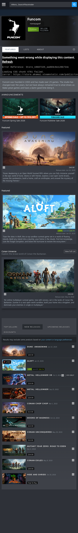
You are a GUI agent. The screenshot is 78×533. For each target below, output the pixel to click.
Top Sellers (10, 329)
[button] (33, 29)
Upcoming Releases (59, 329)
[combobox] (41, 4)
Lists (26, 49)
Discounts (10, 334)
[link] (66, 232)
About (40, 49)
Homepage (35, 23)
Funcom (34, 19)
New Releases (32, 329)
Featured (10, 49)
